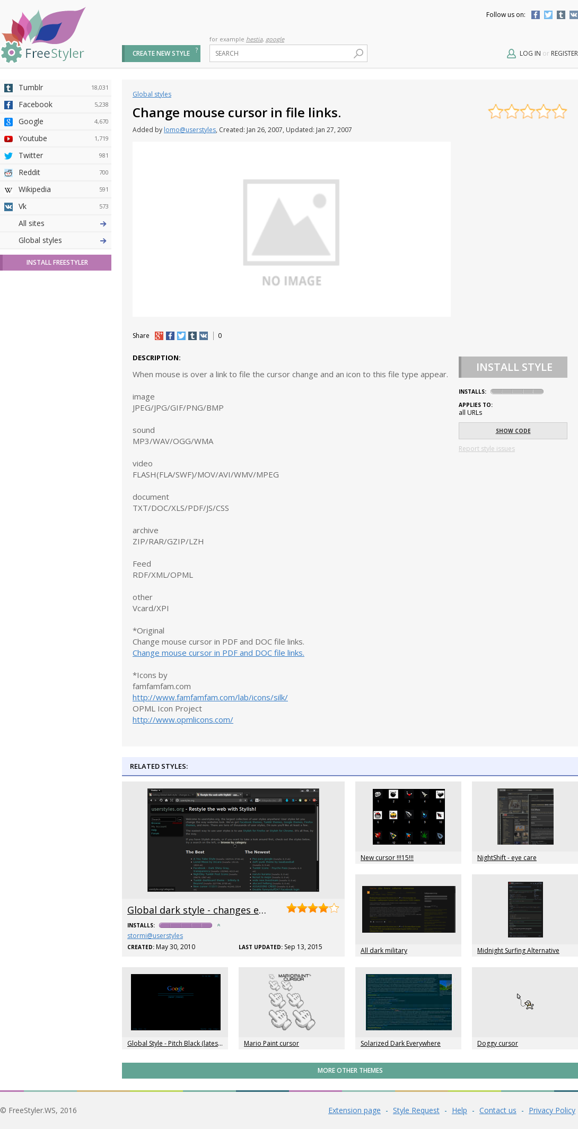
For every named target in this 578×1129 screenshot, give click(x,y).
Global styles (40, 427)
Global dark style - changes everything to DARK (234, 910)
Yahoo (64, 291)
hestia (254, 39)
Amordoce (64, 257)
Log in (530, 53)
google (275, 39)
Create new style (161, 53)
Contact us (497, 1110)
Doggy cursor (497, 1043)
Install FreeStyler (57, 449)
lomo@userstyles (190, 129)
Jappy (64, 342)
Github (64, 274)
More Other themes (350, 1070)
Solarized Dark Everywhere (401, 1043)
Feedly (64, 376)
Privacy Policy (552, 1110)
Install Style (514, 367)
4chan (64, 240)
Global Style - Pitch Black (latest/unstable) (188, 1043)
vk (203, 336)
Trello (64, 359)
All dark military (384, 950)
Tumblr (561, 15)
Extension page (354, 1110)
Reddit (64, 172)
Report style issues (487, 448)
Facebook (535, 15)
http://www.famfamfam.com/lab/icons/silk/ (210, 697)
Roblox (64, 325)
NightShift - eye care (507, 857)
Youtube (64, 138)
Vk (64, 206)
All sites (32, 410)
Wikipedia (64, 189)
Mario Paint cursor (271, 1043)
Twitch (64, 393)
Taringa (64, 308)
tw (181, 336)
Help (459, 1110)
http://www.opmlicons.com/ (183, 719)
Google (64, 121)
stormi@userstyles (155, 935)
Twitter (548, 15)
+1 (159, 336)
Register (564, 53)
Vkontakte (574, 15)
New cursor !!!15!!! (387, 857)
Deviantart (64, 223)
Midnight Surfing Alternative (518, 950)
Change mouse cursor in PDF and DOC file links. (218, 652)
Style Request (416, 1110)
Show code (513, 431)
